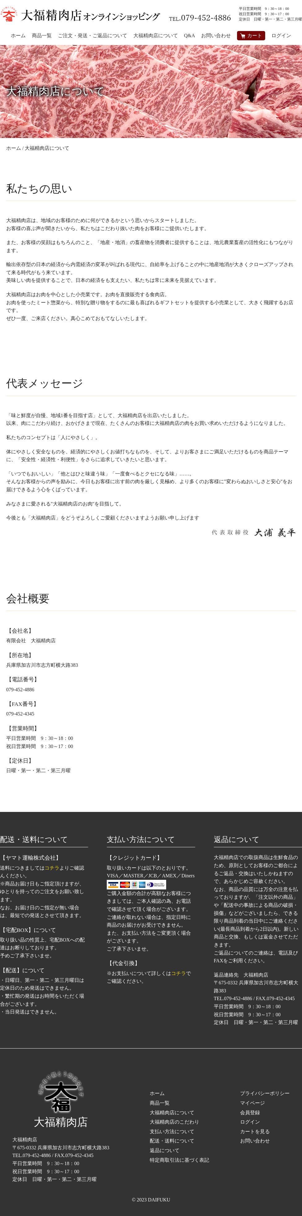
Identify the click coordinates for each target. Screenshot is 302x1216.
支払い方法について (172, 1131)
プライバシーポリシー (265, 1093)
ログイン (281, 35)
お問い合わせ (255, 1140)
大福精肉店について (172, 1112)
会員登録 (250, 1112)
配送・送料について (172, 1140)
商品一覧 (160, 1103)
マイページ (252, 1103)
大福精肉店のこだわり (174, 1122)
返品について (164, 1150)
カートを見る (255, 1131)
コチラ (52, 868)
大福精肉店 (61, 1099)
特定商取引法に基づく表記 (179, 1160)
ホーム (157, 1093)
